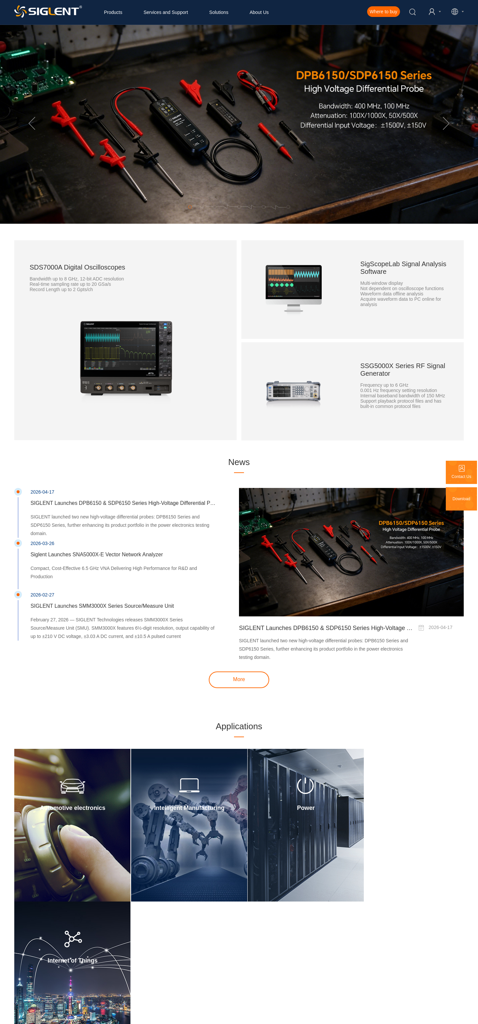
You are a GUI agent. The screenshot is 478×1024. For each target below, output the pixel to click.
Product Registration (140, 952)
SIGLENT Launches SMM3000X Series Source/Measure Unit (103, 604)
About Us (259, 12)
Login (127, 944)
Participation (133, 968)
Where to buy (383, 11)
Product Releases (30, 960)
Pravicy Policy (181, 1015)
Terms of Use (223, 1015)
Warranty (130, 960)
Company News (28, 944)
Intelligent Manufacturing (182, 805)
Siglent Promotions (31, 968)
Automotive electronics (71, 805)
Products (113, 12)
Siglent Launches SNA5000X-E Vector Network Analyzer (97, 553)
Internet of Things (407, 805)
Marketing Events (29, 952)
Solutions (218, 12)
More (239, 678)
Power (295, 805)
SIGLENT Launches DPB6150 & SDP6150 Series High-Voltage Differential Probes (326, 627)
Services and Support (165, 12)
